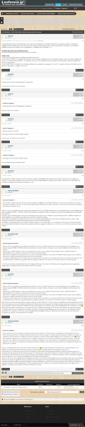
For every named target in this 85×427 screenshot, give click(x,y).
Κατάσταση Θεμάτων (77, 32)
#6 (82, 175)
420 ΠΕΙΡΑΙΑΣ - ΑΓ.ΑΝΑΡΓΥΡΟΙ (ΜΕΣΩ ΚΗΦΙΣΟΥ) (15, 387)
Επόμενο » (18, 29)
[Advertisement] (42, 21)
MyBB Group (24, 425)
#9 (82, 278)
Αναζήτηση (50, 411)
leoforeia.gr (50, 414)
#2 (82, 78)
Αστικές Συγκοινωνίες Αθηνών (46, 13)
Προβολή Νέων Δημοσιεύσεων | (15, 8)
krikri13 (40, 387)
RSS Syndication (30, 411)
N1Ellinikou (40, 40)
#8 (82, 238)
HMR (81, 425)
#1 (82, 40)
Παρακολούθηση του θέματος (10, 394)
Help (27, 414)
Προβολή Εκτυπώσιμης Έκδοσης (11, 392)
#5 (82, 150)
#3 (82, 98)
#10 (82, 325)
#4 (82, 123)
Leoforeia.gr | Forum (12, 13)
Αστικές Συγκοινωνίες (27, 13)
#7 (82, 195)
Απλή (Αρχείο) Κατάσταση (53, 417)
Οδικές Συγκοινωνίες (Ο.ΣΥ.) (66, 13)
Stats (28, 417)
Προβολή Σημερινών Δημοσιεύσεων (32, 8)
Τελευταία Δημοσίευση (69, 387)
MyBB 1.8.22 (10, 425)
